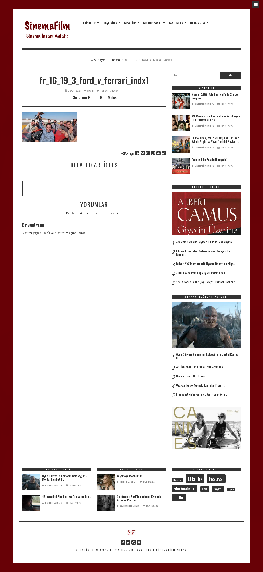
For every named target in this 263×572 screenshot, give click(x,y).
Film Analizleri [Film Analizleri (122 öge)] (184, 488)
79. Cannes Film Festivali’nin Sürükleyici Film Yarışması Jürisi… (216, 118)
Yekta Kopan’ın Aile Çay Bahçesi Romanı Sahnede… (206, 282)
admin (90, 90)
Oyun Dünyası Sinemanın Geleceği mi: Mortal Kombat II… (208, 356)
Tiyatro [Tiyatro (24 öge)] (231, 489)
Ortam (115, 59)
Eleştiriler (110, 22)
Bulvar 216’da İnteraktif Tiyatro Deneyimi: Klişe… (205, 264)
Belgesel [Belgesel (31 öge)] (177, 480)
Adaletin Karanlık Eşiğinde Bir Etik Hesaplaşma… (205, 242)
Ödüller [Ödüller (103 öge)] (178, 497)
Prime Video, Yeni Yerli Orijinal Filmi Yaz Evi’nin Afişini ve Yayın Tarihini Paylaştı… (215, 140)
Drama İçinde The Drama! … (192, 376)
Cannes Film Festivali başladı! (209, 159)
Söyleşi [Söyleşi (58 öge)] (218, 488)
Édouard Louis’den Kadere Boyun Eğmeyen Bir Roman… (203, 253)
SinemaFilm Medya (204, 104)
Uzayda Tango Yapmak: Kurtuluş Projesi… (200, 385)
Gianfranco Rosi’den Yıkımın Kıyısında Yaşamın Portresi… (139, 498)
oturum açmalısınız (71, 232)
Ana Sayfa (98, 59)
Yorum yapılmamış (111, 90)
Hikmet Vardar (128, 482)
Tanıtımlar (176, 22)
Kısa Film (130, 22)
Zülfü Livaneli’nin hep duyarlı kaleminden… (201, 273)
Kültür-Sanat (152, 22)
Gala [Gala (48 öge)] (204, 489)
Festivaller (88, 22)
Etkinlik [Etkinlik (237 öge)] (195, 478)
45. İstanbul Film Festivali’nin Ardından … (200, 367)
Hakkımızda (197, 22)
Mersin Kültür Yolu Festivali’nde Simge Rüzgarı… (215, 96)
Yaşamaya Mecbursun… (130, 476)
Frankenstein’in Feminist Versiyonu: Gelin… (201, 394)
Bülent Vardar (53, 485)
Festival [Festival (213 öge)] (216, 478)
